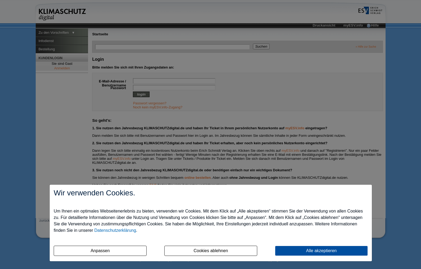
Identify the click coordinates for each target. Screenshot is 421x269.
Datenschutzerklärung (115, 230)
